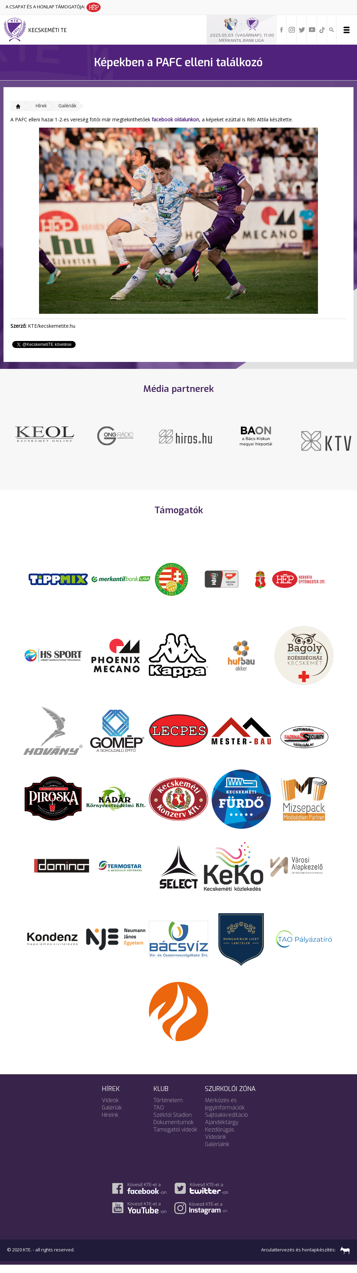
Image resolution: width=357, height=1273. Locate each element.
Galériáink (217, 1152)
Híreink (110, 1123)
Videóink (215, 1145)
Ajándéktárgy (221, 1130)
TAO (158, 1115)
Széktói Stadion (172, 1123)
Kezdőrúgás (219, 1137)
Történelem (168, 1108)
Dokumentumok (173, 1130)
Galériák (67, 106)
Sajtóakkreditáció (226, 1123)
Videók (110, 1108)
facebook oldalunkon (175, 119)
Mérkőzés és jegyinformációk (225, 1112)
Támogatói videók (175, 1137)
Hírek (41, 106)
